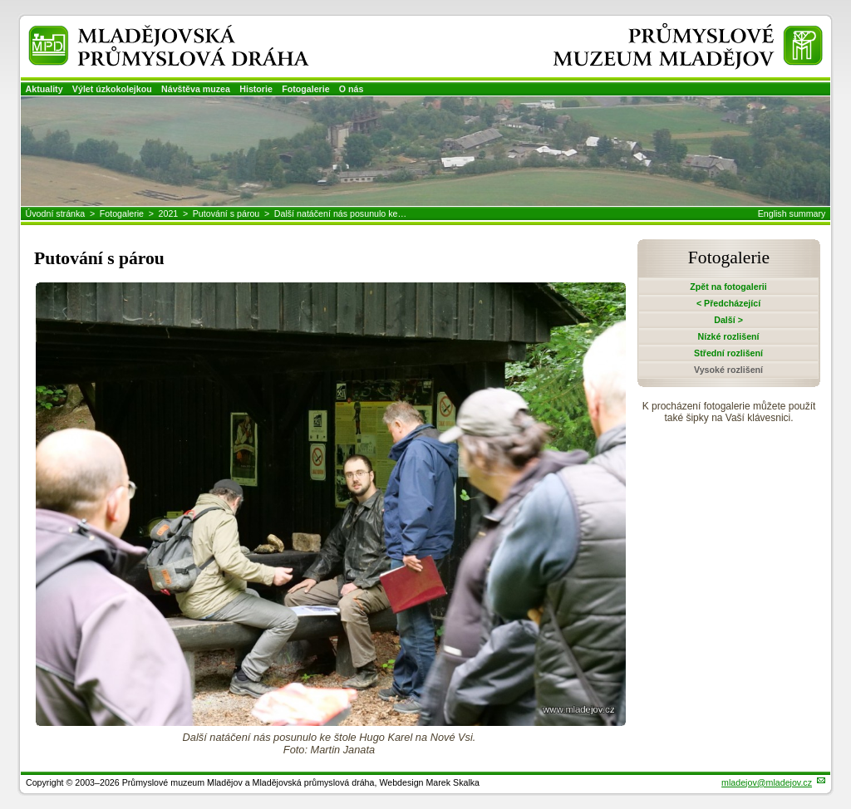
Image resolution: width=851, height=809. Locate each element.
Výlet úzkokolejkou (112, 89)
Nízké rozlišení (729, 336)
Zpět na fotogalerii (728, 287)
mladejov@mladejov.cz (766, 782)
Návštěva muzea (195, 89)
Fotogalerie (305, 89)
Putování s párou (226, 213)
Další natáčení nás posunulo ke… (340, 213)
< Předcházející (728, 303)
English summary (792, 213)
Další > (728, 320)
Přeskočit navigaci (1, 1)
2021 (169, 213)
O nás (351, 89)
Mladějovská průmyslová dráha (145, 32)
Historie (256, 89)
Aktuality (44, 89)
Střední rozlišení (728, 353)
